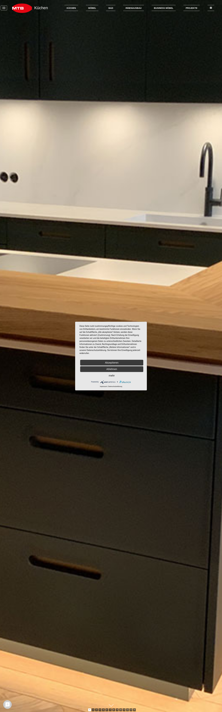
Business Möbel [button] (163, 8)
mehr (112, 375)
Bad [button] (110, 8)
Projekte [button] (191, 8)
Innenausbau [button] (133, 8)
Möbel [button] (92, 8)
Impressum (103, 386)
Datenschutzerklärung (115, 386)
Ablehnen (111, 368)
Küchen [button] (71, 8)
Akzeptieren (112, 362)
